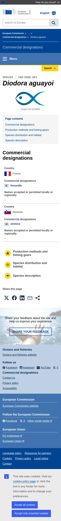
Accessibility (10, 388)
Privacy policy (11, 383)
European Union (12, 441)
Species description (16, 140)
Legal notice (41, 458)
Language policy (12, 453)
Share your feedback (30, 331)
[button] (6, 298)
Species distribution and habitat (23, 135)
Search (53, 22)
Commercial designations (14, 37)
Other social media (38, 420)
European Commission (13, 33)
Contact (7, 463)
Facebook (10, 420)
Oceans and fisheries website (20, 354)
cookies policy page (24, 481)
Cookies (7, 458)
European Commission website (21, 406)
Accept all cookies (24, 504)
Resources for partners (38, 453)
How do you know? (47, 2)
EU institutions (11, 435)
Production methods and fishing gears (27, 129)
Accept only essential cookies (31, 513)
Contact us (9, 377)
